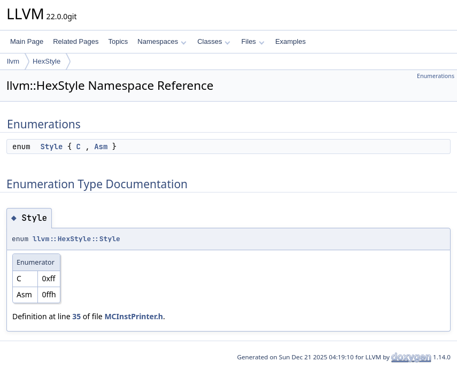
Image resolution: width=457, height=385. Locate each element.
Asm (100, 146)
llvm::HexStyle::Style (76, 238)
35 (76, 316)
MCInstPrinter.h (133, 316)
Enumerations (435, 76)
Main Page (26, 41)
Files (252, 41)
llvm (13, 61)
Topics (118, 41)
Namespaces (161, 41)
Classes (213, 41)
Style (51, 146)
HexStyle (46, 61)
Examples (290, 41)
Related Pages (75, 41)
